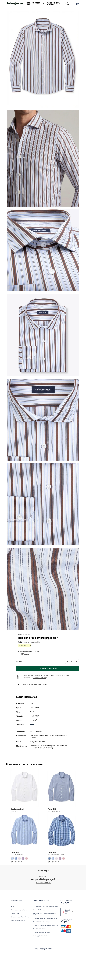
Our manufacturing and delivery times (45, 906)
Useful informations (41, 901)
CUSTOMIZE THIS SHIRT (48, 668)
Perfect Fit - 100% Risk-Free (53, 3)
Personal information (18, 920)
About (13, 906)
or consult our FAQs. (43, 883)
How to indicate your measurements (45, 918)
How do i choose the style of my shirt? (45, 925)
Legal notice (15, 913)
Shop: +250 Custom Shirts (33, 3)
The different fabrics (39, 929)
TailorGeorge (16, 901)
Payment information (39, 910)
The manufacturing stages (41, 922)
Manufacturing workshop (19, 910)
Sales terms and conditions (20, 917)
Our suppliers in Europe (40, 936)
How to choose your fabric (41, 932)
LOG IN (68, 3)
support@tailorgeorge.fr (43, 880)
